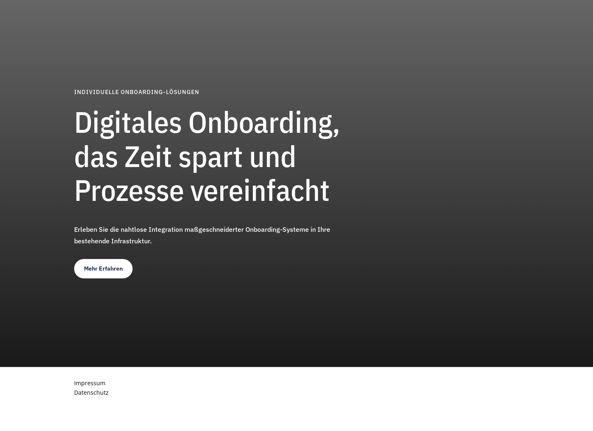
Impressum (89, 383)
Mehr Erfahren (103, 268)
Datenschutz (91, 392)
